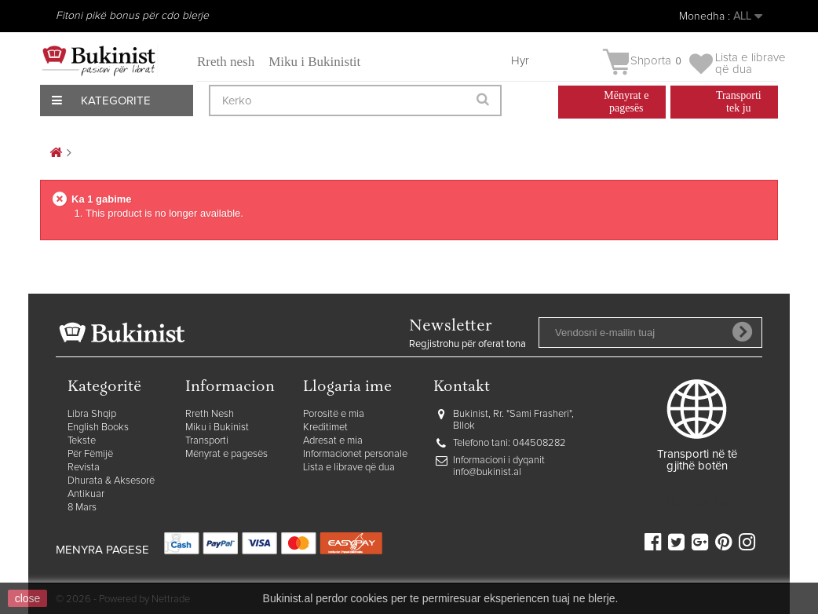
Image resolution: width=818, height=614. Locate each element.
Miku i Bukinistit (314, 61)
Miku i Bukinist (217, 427)
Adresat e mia (333, 441)
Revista (84, 467)
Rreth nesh (225, 61)
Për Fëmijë (90, 454)
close (28, 598)
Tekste (82, 441)
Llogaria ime (347, 387)
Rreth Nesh (209, 414)
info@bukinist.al (487, 472)
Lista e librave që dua (349, 467)
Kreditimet (325, 427)
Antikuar (86, 494)
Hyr (520, 61)
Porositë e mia (333, 414)
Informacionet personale (355, 454)
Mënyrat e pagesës (226, 454)
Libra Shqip (92, 414)
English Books (98, 427)
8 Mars (82, 508)
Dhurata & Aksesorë (111, 481)
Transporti (206, 441)
